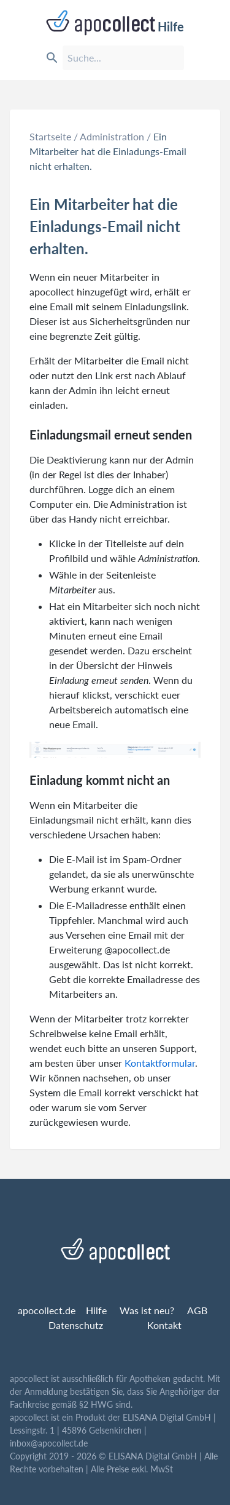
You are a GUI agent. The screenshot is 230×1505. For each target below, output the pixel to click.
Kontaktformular (160, 1063)
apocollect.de (46, 1310)
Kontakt (164, 1325)
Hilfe (115, 23)
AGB (197, 1310)
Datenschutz (75, 1325)
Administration (112, 136)
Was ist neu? (147, 1310)
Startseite (50, 136)
